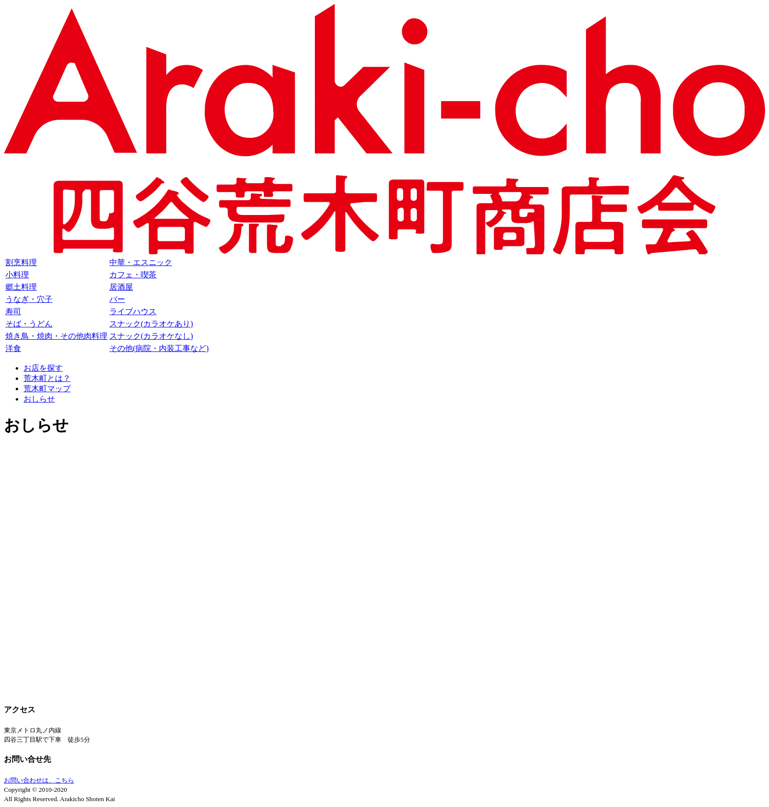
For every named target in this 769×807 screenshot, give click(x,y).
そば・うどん (28, 324)
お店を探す (43, 368)
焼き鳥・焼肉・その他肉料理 (56, 336)
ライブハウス (132, 311)
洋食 (13, 348)
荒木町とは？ (47, 378)
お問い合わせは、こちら (39, 780)
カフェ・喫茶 (132, 274)
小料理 (17, 274)
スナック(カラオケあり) (151, 324)
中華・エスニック (140, 262)
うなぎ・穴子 (28, 299)
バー (117, 299)
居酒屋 (121, 287)
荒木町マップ (47, 388)
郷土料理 (21, 287)
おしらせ (39, 399)
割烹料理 (21, 262)
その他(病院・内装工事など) (159, 348)
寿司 (13, 311)
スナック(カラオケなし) (151, 336)
